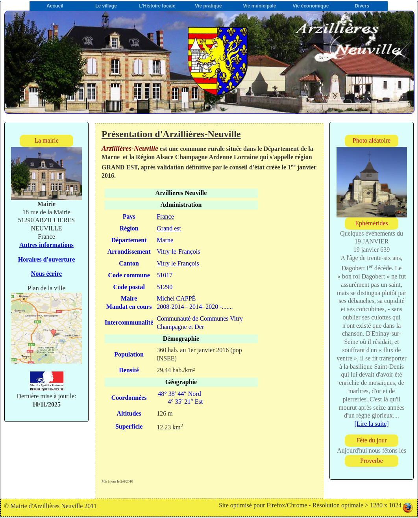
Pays (129, 216)
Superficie (128, 426)
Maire (129, 298)
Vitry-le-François (178, 251)
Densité (129, 370)
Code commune (129, 275)
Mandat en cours (129, 306)
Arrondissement (129, 251)
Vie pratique (208, 6)
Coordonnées (129, 397)
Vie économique (311, 6)
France (165, 216)
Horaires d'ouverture (46, 259)
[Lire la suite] (371, 423)
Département (129, 240)
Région (129, 228)
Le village (106, 6)
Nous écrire (46, 273)
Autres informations (46, 244)
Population (129, 354)
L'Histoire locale (157, 6)
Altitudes (129, 413)
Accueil (54, 6)
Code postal (128, 287)
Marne (165, 240)
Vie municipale (259, 6)
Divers (362, 6)
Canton (129, 263)
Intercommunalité (129, 322)
